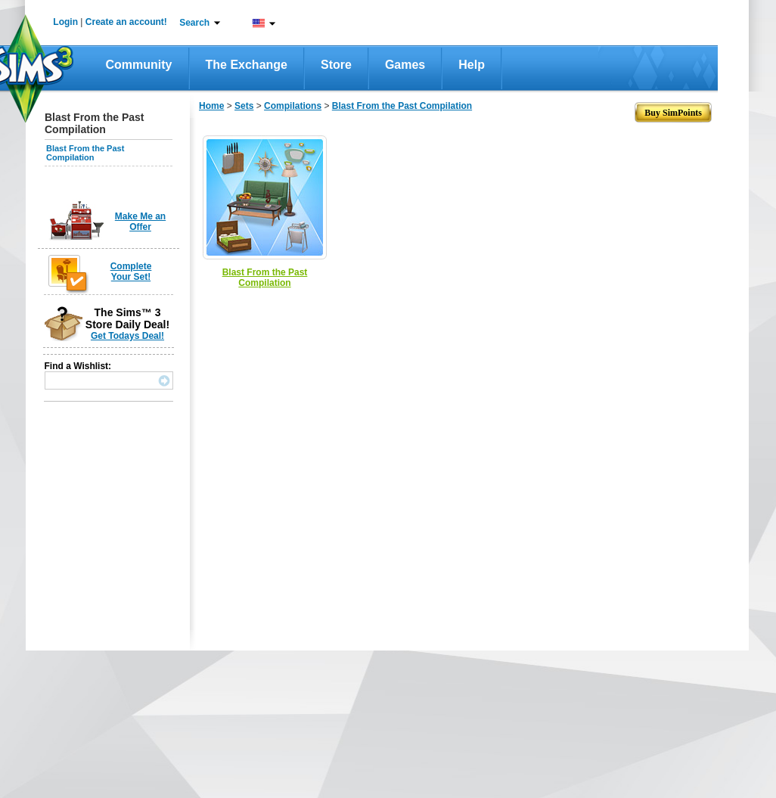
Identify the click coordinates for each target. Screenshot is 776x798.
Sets (243, 106)
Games (405, 64)
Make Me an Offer (140, 221)
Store (336, 64)
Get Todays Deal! (127, 336)
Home (211, 106)
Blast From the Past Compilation (85, 153)
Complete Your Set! (131, 271)
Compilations (292, 106)
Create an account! (126, 22)
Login (65, 22)
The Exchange (246, 64)
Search (194, 22)
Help (471, 64)
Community (139, 64)
